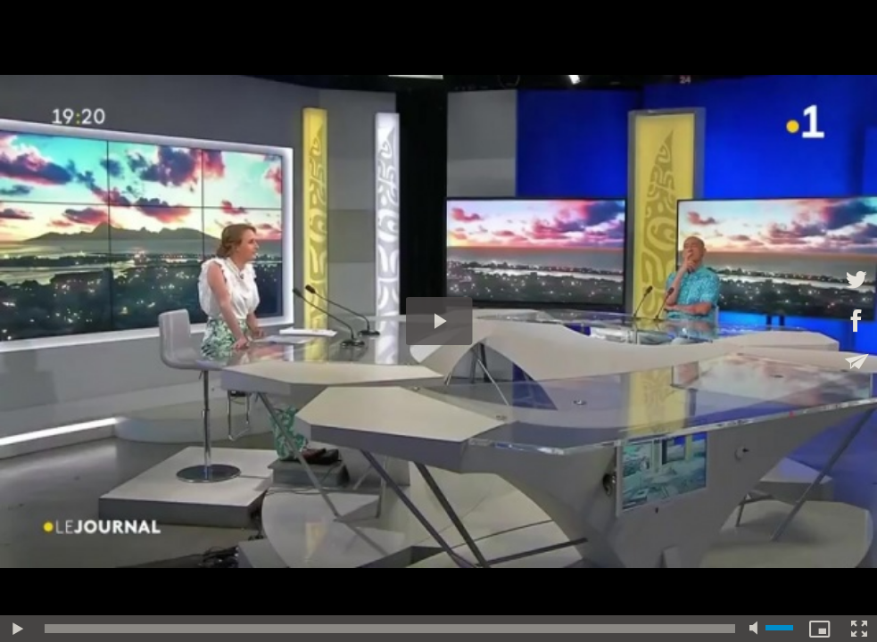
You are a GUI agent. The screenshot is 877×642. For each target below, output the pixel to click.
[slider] (390, 628)
